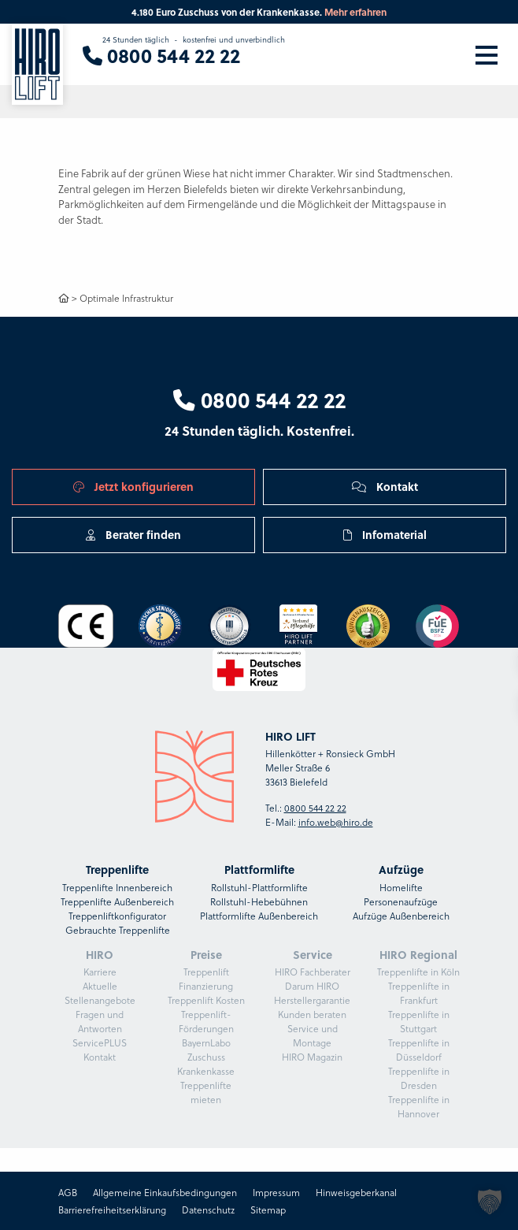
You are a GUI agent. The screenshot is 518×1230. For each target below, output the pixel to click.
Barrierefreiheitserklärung (112, 1209)
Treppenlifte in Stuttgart (419, 1021)
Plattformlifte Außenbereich (259, 916)
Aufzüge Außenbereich (401, 916)
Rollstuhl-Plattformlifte (259, 887)
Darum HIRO (312, 986)
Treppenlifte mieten (205, 1092)
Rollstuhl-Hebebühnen (259, 901)
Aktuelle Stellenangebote (100, 993)
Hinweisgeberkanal (356, 1192)
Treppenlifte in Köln (418, 971)
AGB (67, 1192)
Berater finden (133, 534)
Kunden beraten (312, 1014)
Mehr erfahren (355, 12)
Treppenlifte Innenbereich (117, 887)
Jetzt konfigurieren (133, 486)
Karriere (100, 971)
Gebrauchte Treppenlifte (117, 930)
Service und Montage (312, 1035)
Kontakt (385, 486)
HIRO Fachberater (312, 971)
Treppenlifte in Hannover (419, 1106)
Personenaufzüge (401, 901)
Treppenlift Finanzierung (206, 978)
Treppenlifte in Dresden (419, 1078)
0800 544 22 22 (259, 399)
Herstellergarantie (312, 1000)
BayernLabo (206, 1042)
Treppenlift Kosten (206, 1000)
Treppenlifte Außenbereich (117, 901)
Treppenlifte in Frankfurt (419, 993)
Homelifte (401, 887)
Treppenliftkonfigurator (117, 916)
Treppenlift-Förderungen (206, 1021)
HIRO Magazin (312, 1057)
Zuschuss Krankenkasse (206, 1064)
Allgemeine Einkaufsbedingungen (165, 1192)
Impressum (276, 1192)
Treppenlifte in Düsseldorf (419, 1049)
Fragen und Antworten (100, 1021)
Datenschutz (208, 1209)
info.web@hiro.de (335, 822)
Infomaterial (385, 534)
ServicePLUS (99, 1042)
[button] (489, 1201)
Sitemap (268, 1209)
